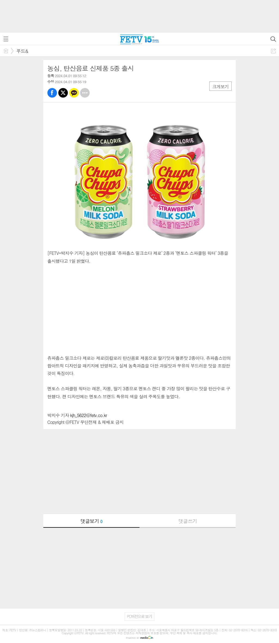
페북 (52, 93)
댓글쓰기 (187, 521)
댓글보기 (91, 521)
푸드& (22, 51)
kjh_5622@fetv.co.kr (88, 415)
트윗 (63, 93)
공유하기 (273, 51)
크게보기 (220, 86)
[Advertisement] (139, 13)
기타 (85, 93)
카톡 (74, 93)
